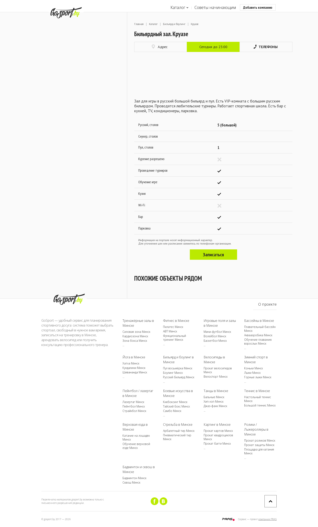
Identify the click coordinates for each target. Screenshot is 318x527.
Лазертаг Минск (133, 402)
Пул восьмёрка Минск (177, 368)
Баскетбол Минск (215, 341)
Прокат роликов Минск (259, 440)
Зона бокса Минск (134, 341)
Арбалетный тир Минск (178, 431)
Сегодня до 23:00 (213, 46)
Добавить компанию (257, 7)
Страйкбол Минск (134, 411)
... (123, 345)
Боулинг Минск (173, 373)
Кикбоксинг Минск (175, 402)
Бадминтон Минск (134, 478)
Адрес (160, 46)
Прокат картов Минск (218, 431)
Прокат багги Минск (217, 443)
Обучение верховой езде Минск (136, 446)
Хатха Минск (130, 363)
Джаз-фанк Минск (215, 406)
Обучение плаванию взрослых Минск (258, 341)
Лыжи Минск (252, 373)
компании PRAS (267, 519)
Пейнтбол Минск (133, 406)
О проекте (267, 304)
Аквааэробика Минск (258, 335)
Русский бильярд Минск (178, 377)
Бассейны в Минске (259, 320)
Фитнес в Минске (176, 320)
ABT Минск (170, 331)
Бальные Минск (214, 397)
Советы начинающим (215, 7)
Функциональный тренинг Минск (174, 338)
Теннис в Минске (257, 391)
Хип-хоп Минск (213, 401)
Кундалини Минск (133, 368)
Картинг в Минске (217, 424)
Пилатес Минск (173, 327)
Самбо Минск (172, 411)
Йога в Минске (133, 357)
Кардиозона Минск (135, 336)
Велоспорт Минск (216, 376)
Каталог (179, 7)
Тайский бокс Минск (176, 406)
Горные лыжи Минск (257, 377)
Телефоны (266, 46)
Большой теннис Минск (260, 405)
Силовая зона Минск (136, 332)
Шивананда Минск (134, 372)
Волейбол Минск (215, 336)
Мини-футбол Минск (217, 332)
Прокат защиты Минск (259, 445)
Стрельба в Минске (177, 424)
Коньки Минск (253, 368)
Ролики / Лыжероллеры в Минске (256, 429)
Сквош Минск (131, 482)
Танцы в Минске (216, 391)
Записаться (213, 254)
